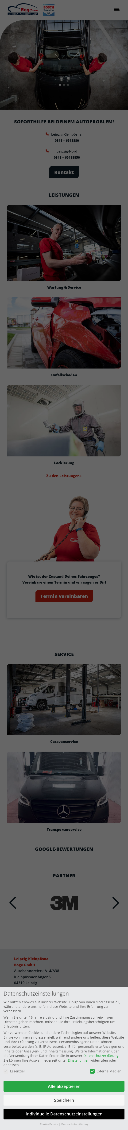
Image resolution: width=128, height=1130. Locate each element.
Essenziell (15, 1071)
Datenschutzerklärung (100, 1055)
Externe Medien (105, 1071)
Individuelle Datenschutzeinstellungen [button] (64, 1114)
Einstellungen (78, 1060)
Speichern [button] (64, 1100)
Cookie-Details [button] (49, 1124)
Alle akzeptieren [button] (64, 1086)
